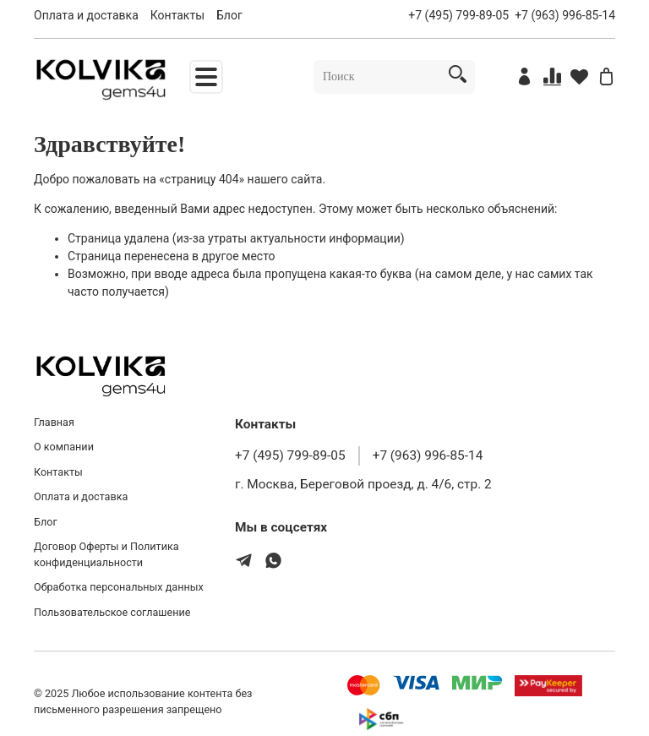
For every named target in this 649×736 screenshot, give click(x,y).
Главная (54, 422)
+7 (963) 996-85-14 (565, 15)
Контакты (177, 15)
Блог (229, 15)
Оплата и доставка (86, 15)
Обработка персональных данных (119, 587)
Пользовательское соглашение (112, 612)
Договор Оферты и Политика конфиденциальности (106, 554)
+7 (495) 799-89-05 (458, 15)
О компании (64, 446)
